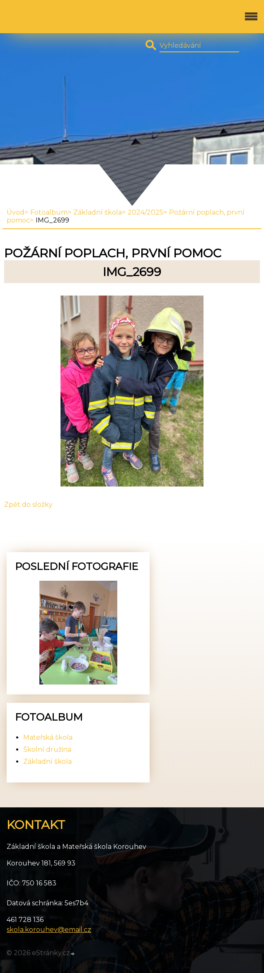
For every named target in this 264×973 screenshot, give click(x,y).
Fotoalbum (49, 212)
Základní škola (97, 212)
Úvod (15, 212)
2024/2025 (145, 212)
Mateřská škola (48, 737)
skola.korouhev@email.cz (49, 930)
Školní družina (47, 749)
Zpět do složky (28, 505)
